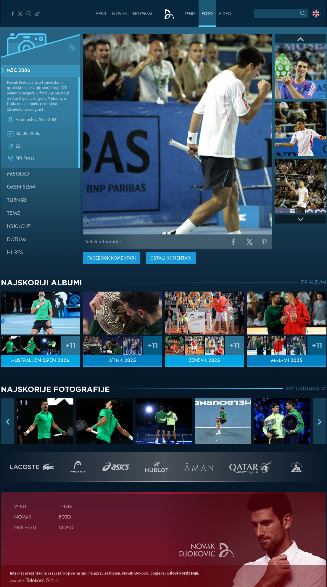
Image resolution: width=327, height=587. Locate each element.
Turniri (16, 200)
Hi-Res (15, 253)
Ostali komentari (170, 258)
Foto (207, 14)
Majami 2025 (286, 360)
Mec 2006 (18, 70)
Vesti (101, 14)
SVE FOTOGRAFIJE (306, 389)
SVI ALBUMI (313, 282)
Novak (119, 14)
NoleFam (142, 14)
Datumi (17, 240)
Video (225, 14)
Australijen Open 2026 (40, 360)
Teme (13, 213)
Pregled (18, 174)
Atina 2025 (122, 360)
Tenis (190, 14)
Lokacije (19, 227)
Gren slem (21, 187)
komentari (111, 258)
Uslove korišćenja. (183, 573)
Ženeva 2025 (204, 360)
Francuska (25, 120)
